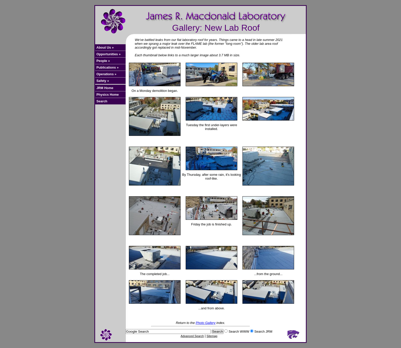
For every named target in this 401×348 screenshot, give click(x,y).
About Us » (105, 47)
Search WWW (239, 331)
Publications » (107, 67)
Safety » (102, 81)
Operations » (106, 74)
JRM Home (104, 88)
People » (103, 61)
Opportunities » (108, 54)
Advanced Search (192, 336)
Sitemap (212, 336)
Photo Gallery (206, 323)
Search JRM (263, 331)
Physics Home (107, 94)
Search (101, 101)
